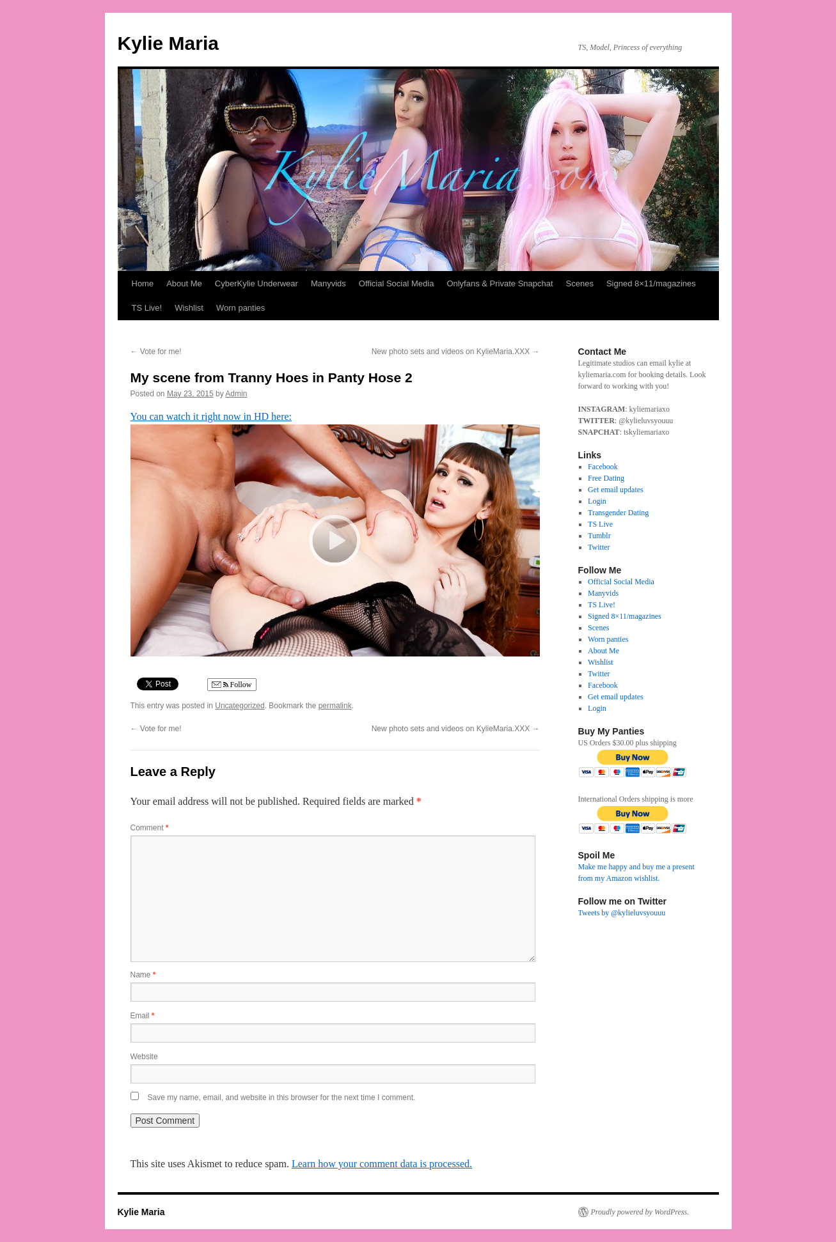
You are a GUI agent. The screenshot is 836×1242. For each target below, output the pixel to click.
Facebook (603, 466)
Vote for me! (156, 351)
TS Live (600, 524)
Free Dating (606, 478)
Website (144, 1056)
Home (143, 283)
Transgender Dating (618, 512)
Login (597, 501)
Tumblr (599, 535)
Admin (236, 393)
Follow (232, 685)
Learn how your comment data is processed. (382, 1163)
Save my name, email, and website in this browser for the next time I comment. (282, 1097)
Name (143, 974)
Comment (149, 827)
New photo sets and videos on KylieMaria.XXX (456, 351)
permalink (335, 705)
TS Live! (147, 308)
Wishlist (189, 308)
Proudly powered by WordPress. (640, 1211)
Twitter (599, 547)
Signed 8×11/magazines (651, 283)
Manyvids (328, 283)
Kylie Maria (168, 43)
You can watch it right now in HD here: (211, 416)
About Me (184, 283)
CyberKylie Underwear (256, 283)
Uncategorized (239, 705)
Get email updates (615, 489)
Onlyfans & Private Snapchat (499, 283)
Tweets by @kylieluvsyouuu (622, 912)
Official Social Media (396, 283)
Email (142, 1015)
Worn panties (240, 308)
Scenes (580, 283)
